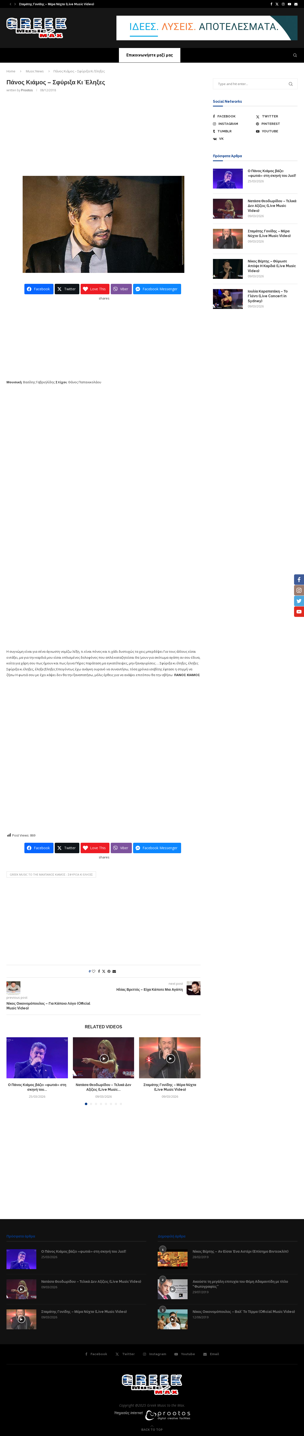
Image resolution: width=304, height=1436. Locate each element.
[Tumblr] (233, 131)
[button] (10, 4)
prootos (27, 90)
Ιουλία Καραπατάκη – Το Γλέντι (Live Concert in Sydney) (268, 296)
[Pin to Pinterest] (108, 971)
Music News (35, 71)
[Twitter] (277, 4)
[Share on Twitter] (103, 971)
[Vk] (233, 138)
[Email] (296, 4)
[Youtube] (289, 4)
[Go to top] (152, 1429)
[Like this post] (93, 971)
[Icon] (21, 1289)
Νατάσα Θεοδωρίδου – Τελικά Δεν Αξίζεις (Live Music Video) (272, 206)
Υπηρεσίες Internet (128, 1412)
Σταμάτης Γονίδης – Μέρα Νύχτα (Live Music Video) (269, 233)
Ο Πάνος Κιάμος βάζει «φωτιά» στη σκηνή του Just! (272, 173)
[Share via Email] (114, 971)
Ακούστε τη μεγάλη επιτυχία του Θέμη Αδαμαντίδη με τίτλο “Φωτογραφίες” (240, 1284)
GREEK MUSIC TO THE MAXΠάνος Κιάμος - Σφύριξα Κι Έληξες (51, 874)
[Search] (295, 55)
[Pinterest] (277, 123)
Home (10, 71)
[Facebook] (271, 4)
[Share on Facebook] (99, 971)
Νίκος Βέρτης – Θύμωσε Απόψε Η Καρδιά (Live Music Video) (272, 266)
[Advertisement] (103, 133)
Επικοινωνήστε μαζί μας (149, 55)
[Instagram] (283, 4)
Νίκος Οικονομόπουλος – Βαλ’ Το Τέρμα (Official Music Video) (244, 1312)
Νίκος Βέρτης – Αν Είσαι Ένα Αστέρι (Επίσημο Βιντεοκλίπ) (240, 1251)
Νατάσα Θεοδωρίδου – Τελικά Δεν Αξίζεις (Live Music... (58, 4)
